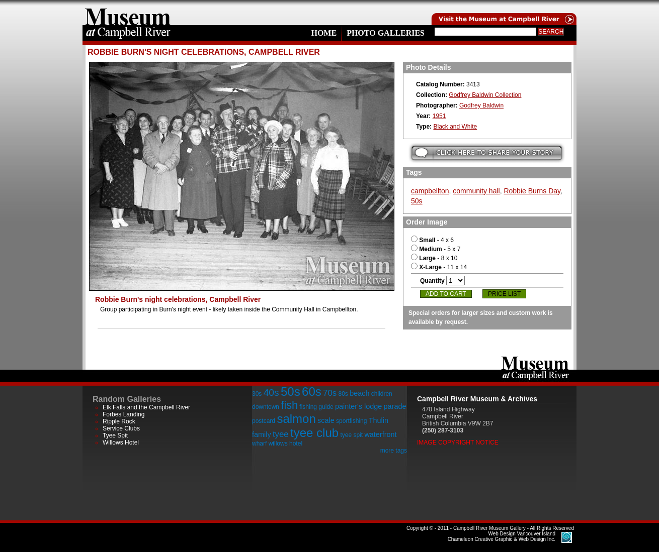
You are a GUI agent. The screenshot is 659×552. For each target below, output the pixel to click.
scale (326, 420)
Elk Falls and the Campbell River (146, 407)
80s (343, 393)
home (128, 12)
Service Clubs (121, 428)
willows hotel (285, 443)
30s (257, 393)
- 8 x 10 (434, 258)
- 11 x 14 (439, 267)
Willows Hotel (121, 442)
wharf (259, 443)
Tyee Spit (115, 435)
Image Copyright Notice (458, 442)
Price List (504, 293)
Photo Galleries (386, 33)
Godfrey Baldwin (481, 105)
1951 (439, 116)
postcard (263, 420)
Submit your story (486, 153)
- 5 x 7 (435, 249)
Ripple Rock (119, 421)
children (381, 393)
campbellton (430, 191)
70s (330, 393)
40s (271, 392)
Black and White (455, 126)
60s (311, 391)
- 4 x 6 (432, 240)
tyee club (314, 432)
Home (324, 33)
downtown (265, 406)
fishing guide (316, 406)
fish (289, 405)
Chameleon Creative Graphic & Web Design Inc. (501, 536)
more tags (393, 450)
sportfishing (351, 420)
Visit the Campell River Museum (503, 12)
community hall (476, 191)
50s (417, 201)
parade (395, 406)
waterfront (380, 434)
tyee (281, 434)
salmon (296, 418)
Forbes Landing (123, 414)
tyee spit (351, 434)
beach (359, 393)
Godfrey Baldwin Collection (485, 94)
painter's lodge (358, 406)
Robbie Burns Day (532, 191)
